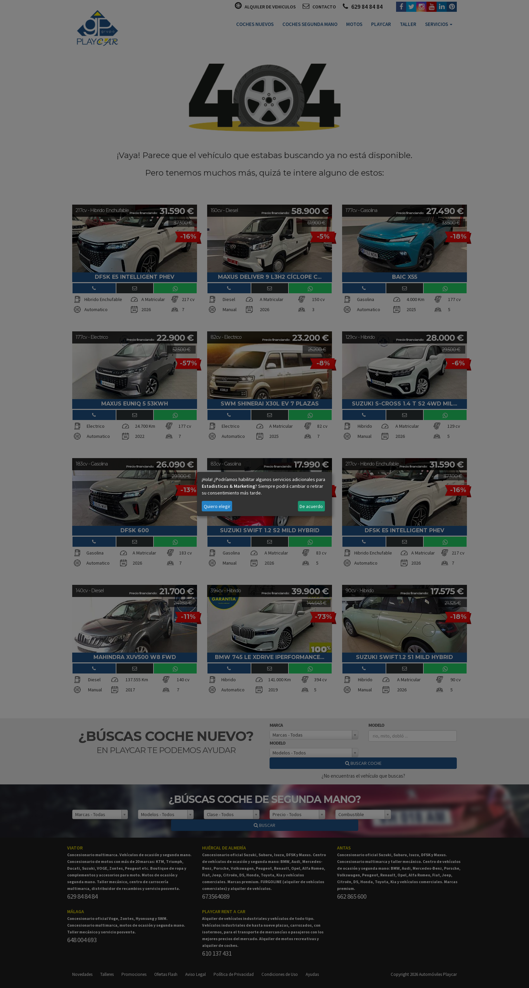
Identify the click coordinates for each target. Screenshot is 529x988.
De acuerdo (311, 506)
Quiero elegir (217, 506)
